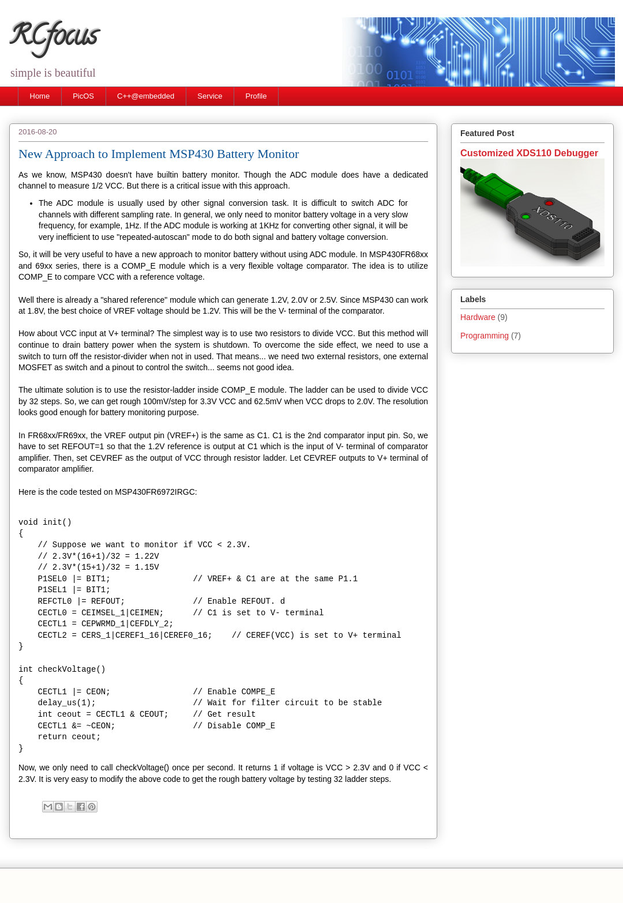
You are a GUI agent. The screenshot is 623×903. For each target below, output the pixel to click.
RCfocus (53, 38)
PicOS (83, 96)
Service (209, 96)
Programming (484, 335)
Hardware (478, 317)
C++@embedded (145, 96)
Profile (256, 96)
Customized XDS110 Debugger (529, 153)
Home (40, 96)
